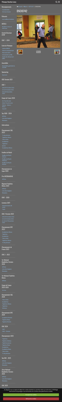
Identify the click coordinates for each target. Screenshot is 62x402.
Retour (38, 52)
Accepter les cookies (31, 394)
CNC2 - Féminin (6, 331)
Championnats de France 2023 (7, 248)
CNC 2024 (5, 326)
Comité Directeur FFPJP (7, 34)
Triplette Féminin (6, 322)
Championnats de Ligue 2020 (7, 170)
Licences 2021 (6, 203)
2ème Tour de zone (7, 103)
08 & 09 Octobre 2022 (8, 87)
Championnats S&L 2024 (7, 296)
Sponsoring (5, 72)
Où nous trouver (6, 12)
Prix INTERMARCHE (7, 176)
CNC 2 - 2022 (6, 254)
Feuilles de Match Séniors (6, 156)
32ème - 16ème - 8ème (6, 105)
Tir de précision (6, 135)
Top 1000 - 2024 (7, 113)
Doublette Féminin (7, 317)
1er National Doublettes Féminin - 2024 (8, 262)
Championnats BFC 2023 (7, 228)
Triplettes (4, 143)
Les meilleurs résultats (8, 19)
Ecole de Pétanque (7, 45)
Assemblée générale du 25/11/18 (8, 66)
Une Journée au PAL (7, 55)
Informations (5, 125)
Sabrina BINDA (6, 48)
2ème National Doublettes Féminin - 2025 (8, 371)
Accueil (20, 6)
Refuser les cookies (31, 398)
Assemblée (5, 63)
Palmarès (4, 16)
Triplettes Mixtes (6, 137)
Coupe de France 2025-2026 (6, 286)
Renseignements (6, 7)
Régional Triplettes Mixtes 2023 (7, 185)
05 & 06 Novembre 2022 (7, 92)
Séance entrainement (8, 50)
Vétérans (4, 308)
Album (25, 6)
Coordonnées (5, 9)
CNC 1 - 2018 (6, 40)
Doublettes (5, 141)
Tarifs (3, 209)
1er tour (4, 290)
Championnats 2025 (8, 336)
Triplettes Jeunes (6, 343)
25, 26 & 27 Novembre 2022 (8, 221)
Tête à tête (5, 139)
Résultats (4, 120)
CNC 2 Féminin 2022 (8, 214)
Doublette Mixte (6, 349)
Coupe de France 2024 (8, 98)
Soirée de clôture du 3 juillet (8, 57)
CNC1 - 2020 (5, 197)
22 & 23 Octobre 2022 (8, 90)
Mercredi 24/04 (6, 52)
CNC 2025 (5, 385)
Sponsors (4, 75)
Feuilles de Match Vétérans (6, 159)
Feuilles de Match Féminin (6, 163)
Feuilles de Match (7, 152)
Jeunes (4, 146)
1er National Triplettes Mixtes (8, 277)
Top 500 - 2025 (6, 358)
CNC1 (3, 329)
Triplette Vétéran (6, 341)
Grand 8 (4, 109)
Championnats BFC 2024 (7, 313)
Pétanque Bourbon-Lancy (9, 2)
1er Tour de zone (6, 101)
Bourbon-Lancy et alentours (7, 27)
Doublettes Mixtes (7, 148)
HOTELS (4, 24)
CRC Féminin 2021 (7, 79)
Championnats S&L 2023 (7, 131)
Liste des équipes (7, 118)
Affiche (4, 116)
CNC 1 (3, 85)
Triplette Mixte (6, 320)
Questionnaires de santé (7, 206)
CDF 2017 (31, 6)
